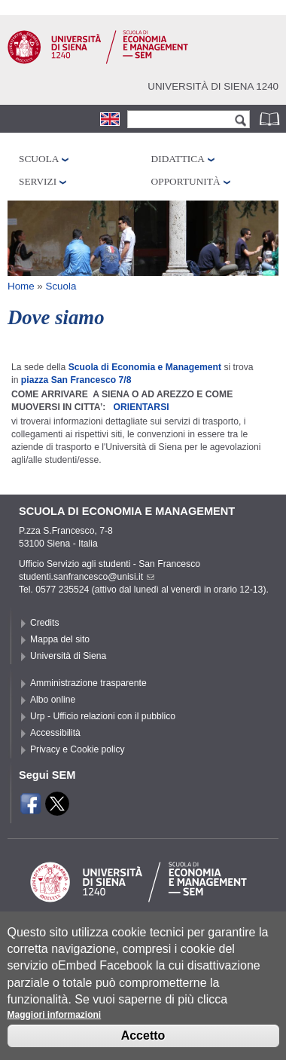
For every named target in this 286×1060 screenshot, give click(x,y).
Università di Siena (68, 656)
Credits (44, 622)
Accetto (143, 1044)
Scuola (39, 158)
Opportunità (186, 181)
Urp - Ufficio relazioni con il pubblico (102, 716)
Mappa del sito (60, 639)
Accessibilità (55, 733)
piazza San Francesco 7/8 (76, 380)
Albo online (52, 699)
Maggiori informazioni (55, 1024)
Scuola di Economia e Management (144, 367)
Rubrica (271, 119)
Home (21, 286)
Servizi (37, 181)
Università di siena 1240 (213, 86)
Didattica (178, 158)
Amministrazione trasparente (88, 683)
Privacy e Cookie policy (77, 749)
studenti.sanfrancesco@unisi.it (86, 576)
